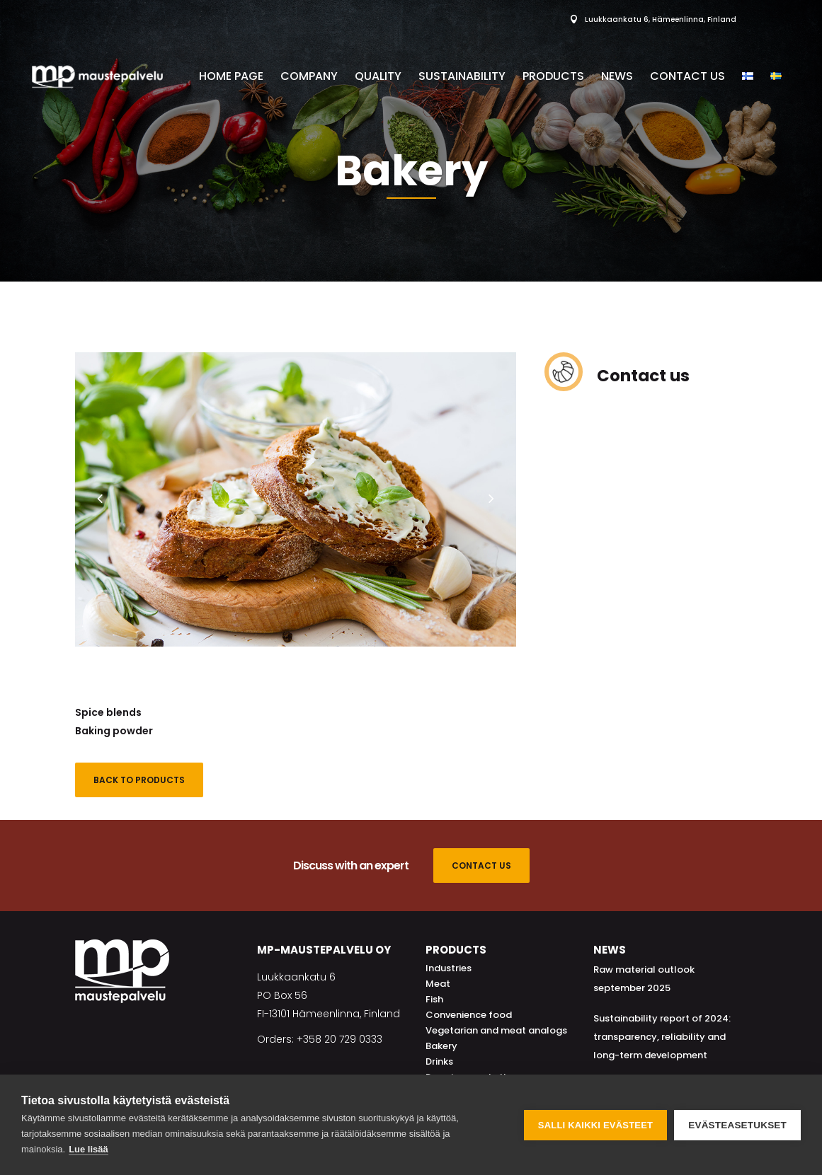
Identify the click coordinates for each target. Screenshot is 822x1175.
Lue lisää (88, 1149)
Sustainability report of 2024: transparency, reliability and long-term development (662, 1037)
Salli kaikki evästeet (595, 1125)
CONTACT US (481, 865)
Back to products (139, 780)
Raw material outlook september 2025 (644, 979)
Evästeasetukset (737, 1125)
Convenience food (469, 1014)
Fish (434, 999)
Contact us (643, 375)
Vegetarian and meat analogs (496, 1030)
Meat (438, 983)
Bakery (441, 1046)
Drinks (439, 1061)
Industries (449, 968)
